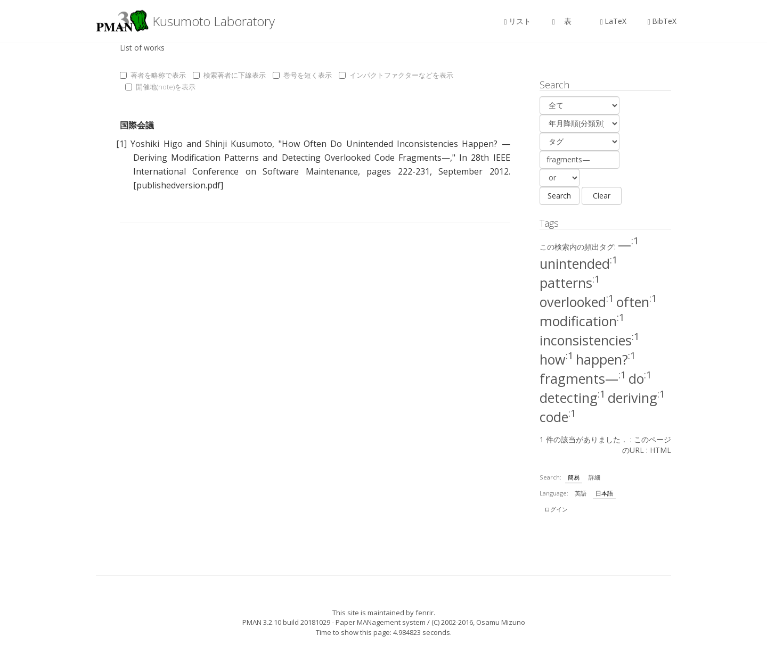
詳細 (594, 477)
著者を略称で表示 (153, 75)
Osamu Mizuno (500, 622)
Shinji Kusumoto (238, 144)
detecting (573, 398)
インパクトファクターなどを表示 (396, 75)
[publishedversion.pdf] (178, 185)
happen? (606, 359)
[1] (121, 144)
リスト (517, 21)
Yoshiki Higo (156, 144)
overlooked (577, 302)
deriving (636, 398)
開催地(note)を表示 (160, 87)
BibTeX (662, 21)
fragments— (583, 378)
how (557, 359)
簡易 (574, 477)
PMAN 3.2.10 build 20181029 (286, 622)
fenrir (424, 612)
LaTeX (613, 21)
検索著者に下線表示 (229, 75)
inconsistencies (590, 340)
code (558, 417)
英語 (580, 493)
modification (582, 321)
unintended (579, 263)
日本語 (604, 493)
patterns (570, 283)
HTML (660, 450)
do (640, 378)
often (636, 302)
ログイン (556, 509)
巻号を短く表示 (302, 75)
